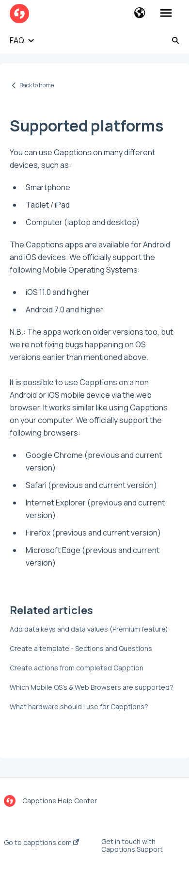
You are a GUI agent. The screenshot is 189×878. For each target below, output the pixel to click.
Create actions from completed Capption (76, 667)
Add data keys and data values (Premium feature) (89, 629)
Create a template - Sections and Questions (81, 648)
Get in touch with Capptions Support (132, 845)
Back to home (36, 85)
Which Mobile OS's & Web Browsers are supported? (91, 687)
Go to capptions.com (41, 842)
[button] (140, 13)
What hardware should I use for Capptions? (79, 706)
